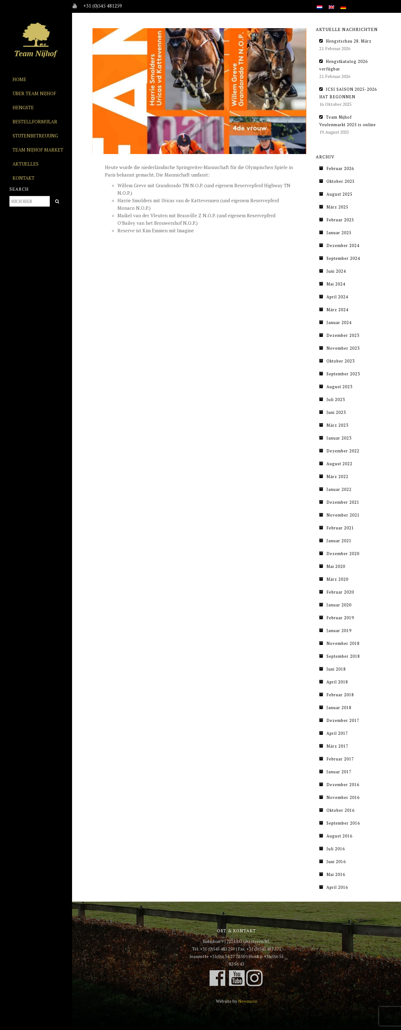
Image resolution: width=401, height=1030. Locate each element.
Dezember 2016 (342, 784)
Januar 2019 (339, 630)
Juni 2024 (336, 271)
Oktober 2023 (340, 361)
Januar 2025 (339, 232)
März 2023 (337, 425)
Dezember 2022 (342, 451)
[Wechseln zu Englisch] (331, 3)
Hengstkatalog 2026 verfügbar (343, 65)
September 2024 (343, 258)
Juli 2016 (335, 849)
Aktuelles (26, 164)
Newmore (247, 1001)
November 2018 (343, 643)
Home (19, 79)
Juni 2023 (336, 412)
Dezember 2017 (342, 720)
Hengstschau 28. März (349, 41)
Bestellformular (35, 121)
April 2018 (337, 682)
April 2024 (337, 297)
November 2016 (343, 797)
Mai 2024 (335, 284)
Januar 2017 (339, 772)
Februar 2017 (340, 759)
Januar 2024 (339, 322)
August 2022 (339, 463)
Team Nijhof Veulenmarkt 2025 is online (347, 120)
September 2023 (343, 374)
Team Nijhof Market (38, 150)
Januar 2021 (339, 540)
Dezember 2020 (342, 553)
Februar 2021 (340, 528)
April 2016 (337, 887)
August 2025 (339, 194)
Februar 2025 (340, 220)
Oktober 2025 (340, 181)
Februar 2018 (340, 695)
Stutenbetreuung (35, 135)
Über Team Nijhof (34, 93)
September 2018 (343, 656)
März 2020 (337, 579)
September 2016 (343, 823)
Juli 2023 (335, 399)
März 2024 (337, 309)
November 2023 (343, 348)
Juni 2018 (336, 669)
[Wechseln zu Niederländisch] (319, 3)
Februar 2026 (340, 168)
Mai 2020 (335, 566)
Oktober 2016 (340, 810)
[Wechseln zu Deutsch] (343, 3)
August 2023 (339, 386)
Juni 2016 (336, 861)
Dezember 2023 (342, 335)
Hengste (23, 107)
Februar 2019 (340, 618)
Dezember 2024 (342, 245)
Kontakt (23, 178)
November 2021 (343, 515)
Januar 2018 (339, 707)
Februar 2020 (340, 592)
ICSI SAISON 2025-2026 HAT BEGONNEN (348, 93)
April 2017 (337, 733)
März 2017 (337, 746)
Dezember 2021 (342, 502)
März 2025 (337, 207)
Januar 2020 (339, 605)
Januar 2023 (339, 438)
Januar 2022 (339, 489)
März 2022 (337, 476)
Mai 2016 (335, 874)
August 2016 (339, 836)
